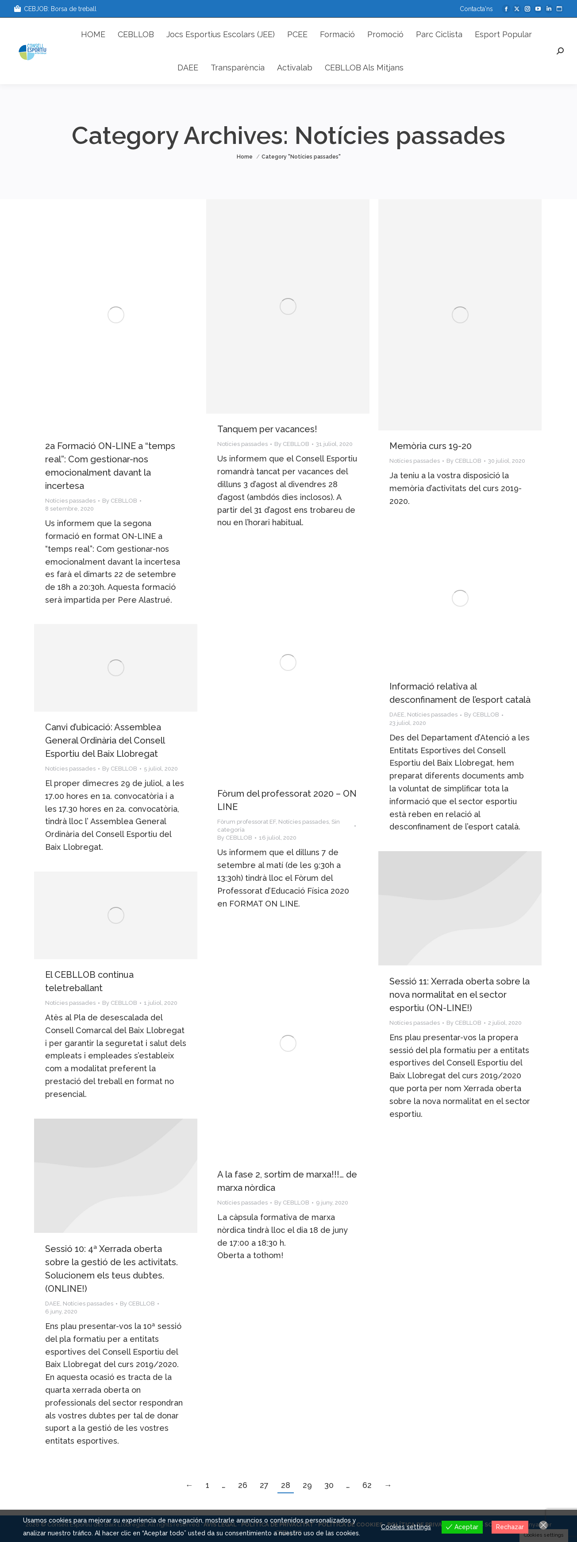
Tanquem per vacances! (267, 429)
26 (242, 1485)
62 (367, 1485)
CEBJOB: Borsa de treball (54, 8)
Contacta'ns (476, 8)
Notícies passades (70, 500)
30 (329, 1485)
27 (264, 1485)
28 (285, 1485)
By (119, 500)
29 (307, 1485)
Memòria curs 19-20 (430, 446)
